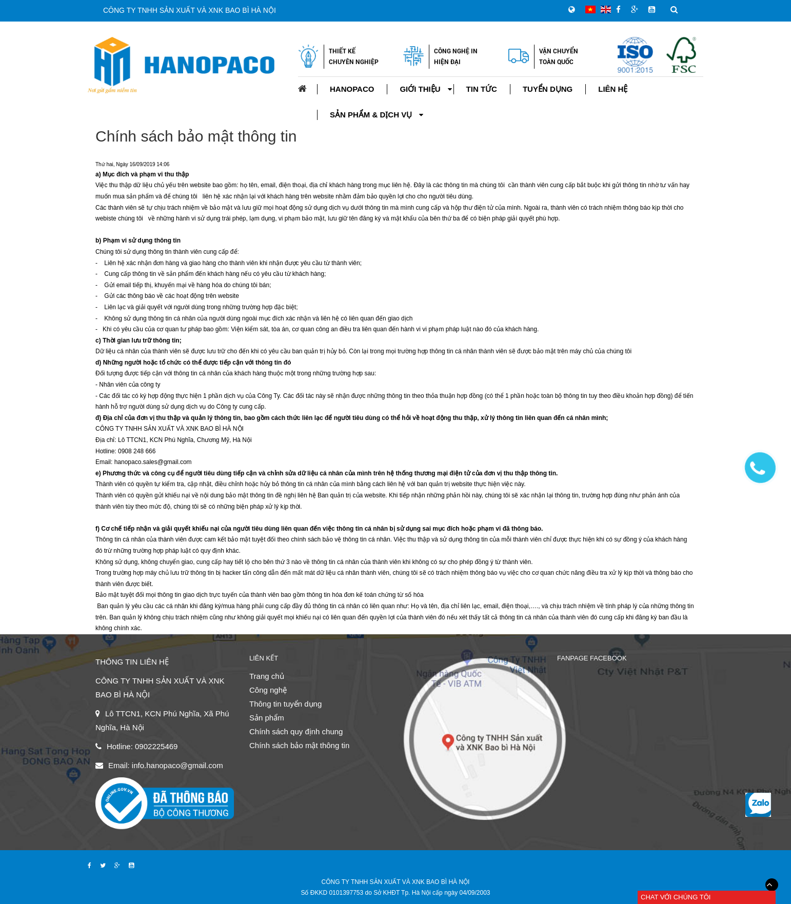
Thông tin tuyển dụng (285, 703)
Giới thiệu (420, 89)
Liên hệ (612, 89)
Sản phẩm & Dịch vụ (371, 114)
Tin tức (481, 89)
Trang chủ (266, 676)
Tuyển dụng (547, 89)
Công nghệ (268, 690)
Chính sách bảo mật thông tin (196, 136)
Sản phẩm (266, 717)
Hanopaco (352, 89)
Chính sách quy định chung (296, 731)
